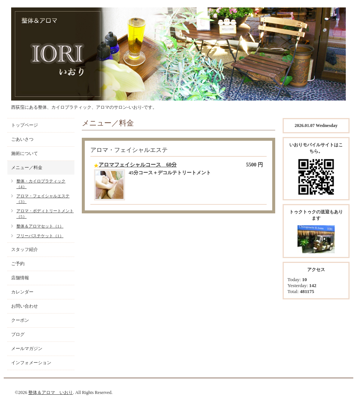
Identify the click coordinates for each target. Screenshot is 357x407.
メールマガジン (26, 348)
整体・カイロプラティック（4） (40, 184)
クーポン (20, 320)
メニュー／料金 (26, 167)
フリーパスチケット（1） (40, 235)
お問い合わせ (24, 306)
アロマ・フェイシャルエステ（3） (43, 199)
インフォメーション (31, 362)
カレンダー (22, 292)
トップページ (24, 125)
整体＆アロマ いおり (50, 392)
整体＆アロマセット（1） (40, 226)
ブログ (18, 334)
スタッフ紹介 (24, 249)
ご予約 (18, 263)
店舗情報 (20, 277)
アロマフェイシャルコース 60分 (138, 165)
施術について (24, 153)
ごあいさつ (22, 139)
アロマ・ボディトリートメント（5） (45, 214)
